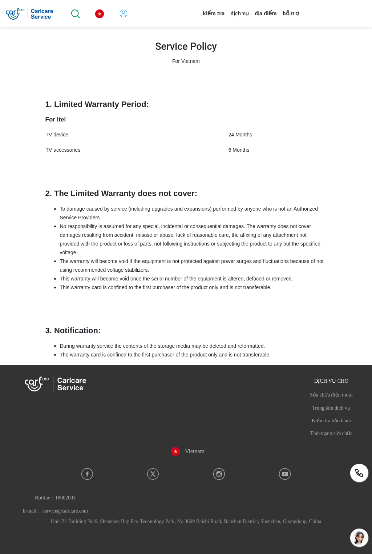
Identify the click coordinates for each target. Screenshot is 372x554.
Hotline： (55, 498)
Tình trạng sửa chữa (331, 433)
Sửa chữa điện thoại (331, 395)
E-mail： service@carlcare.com (55, 511)
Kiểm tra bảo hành (331, 420)
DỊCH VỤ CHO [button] (331, 381)
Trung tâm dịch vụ (331, 408)
